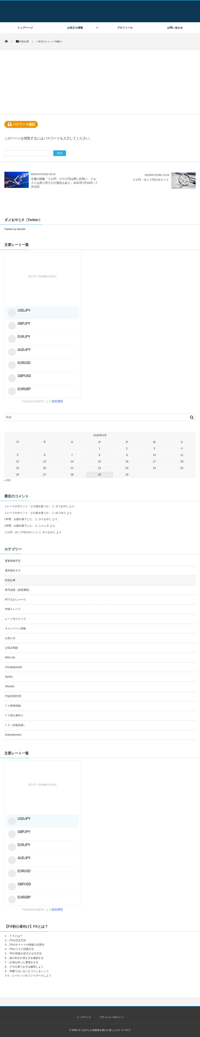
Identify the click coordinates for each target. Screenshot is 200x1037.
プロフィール (125, 27)
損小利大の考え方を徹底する (27, 958)
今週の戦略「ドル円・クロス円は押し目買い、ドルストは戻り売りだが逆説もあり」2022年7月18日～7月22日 (64, 182)
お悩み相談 (11, 647)
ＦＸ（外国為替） (15, 725)
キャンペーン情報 (15, 628)
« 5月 (7, 480)
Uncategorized (13, 667)
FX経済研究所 (13, 696)
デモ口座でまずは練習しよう (27, 966)
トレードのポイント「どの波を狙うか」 (27, 506)
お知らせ (10, 638)
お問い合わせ (175, 27)
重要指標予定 (13, 560)
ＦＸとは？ (16, 935)
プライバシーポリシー (111, 1017)
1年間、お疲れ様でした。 (19, 519)
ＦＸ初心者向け (14, 715)
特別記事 (10, 580)
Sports (9, 676)
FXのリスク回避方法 (22, 949)
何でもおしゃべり (15, 599)
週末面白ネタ (13, 570)
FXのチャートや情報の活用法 (27, 944)
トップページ (25, 27)
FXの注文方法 (18, 940)
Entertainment (13, 734)
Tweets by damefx (14, 229)
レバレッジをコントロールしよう (31, 975)
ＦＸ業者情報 (13, 705)
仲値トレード (13, 609)
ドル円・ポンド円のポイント (150, 179)
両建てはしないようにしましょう (29, 971)
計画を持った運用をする (24, 962)
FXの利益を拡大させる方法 (26, 953)
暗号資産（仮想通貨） (18, 589)
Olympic (9, 686)
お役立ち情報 (75, 27)
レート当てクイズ (15, 618)
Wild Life (10, 657)
